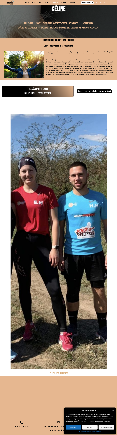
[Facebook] (97, 2)
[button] (113, 410)
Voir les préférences (106, 427)
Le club (26, 2)
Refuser (89, 427)
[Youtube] (104, 2)
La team (55, 2)
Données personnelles (85, 431)
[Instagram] (100, 2)
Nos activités (36, 2)
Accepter (73, 427)
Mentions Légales (97, 431)
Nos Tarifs (47, 2)
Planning (64, 2)
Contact (72, 2)
